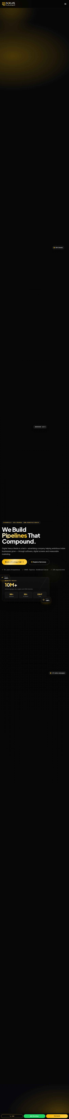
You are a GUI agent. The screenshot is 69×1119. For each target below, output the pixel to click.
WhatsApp (34, 1116)
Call (12, 1116)
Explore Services (38, 562)
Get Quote (57, 1116)
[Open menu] (65, 4)
